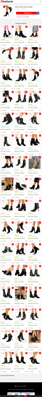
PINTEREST (24, 386)
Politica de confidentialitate (21, 389)
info (12, 45)
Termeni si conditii (11, 389)
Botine (19, 379)
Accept (25, 396)
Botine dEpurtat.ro (13, 379)
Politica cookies (31, 389)
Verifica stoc (31, 13)
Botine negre (4, 379)
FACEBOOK (17, 386)
